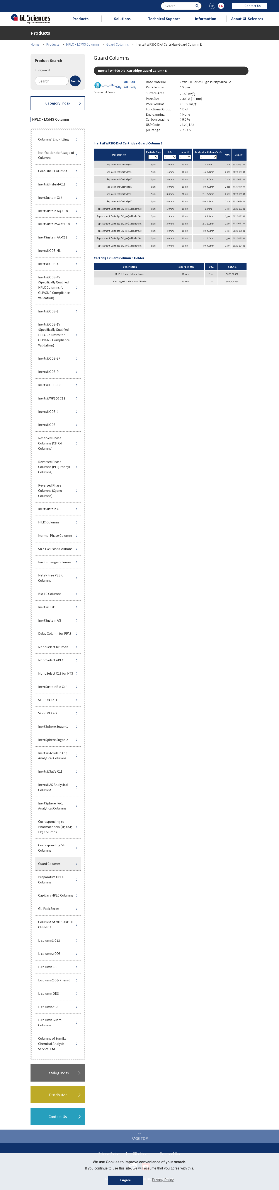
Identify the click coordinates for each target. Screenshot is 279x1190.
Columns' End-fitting (53, 139)
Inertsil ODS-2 (48, 411)
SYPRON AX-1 (47, 700)
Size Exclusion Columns (55, 549)
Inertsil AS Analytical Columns (53, 787)
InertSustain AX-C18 (52, 237)
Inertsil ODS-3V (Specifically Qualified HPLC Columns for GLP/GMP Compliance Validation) (54, 334)
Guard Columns (117, 44)
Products (80, 18)
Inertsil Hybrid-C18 (52, 184)
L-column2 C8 (48, 1007)
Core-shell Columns (52, 171)
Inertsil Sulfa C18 (50, 771)
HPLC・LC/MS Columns (83, 44)
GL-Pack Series (49, 908)
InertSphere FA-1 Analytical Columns (52, 806)
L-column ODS (48, 993)
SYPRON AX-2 (47, 713)
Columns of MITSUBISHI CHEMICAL (55, 924)
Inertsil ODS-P (48, 371)
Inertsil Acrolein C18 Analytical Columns (53, 755)
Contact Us (249, 5)
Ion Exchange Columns (54, 562)
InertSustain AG (49, 620)
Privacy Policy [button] (163, 1180)
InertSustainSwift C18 (54, 224)
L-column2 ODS (49, 953)
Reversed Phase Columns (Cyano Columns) (50, 490)
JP (212, 6)
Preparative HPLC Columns (51, 879)
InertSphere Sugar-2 (53, 739)
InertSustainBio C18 (52, 686)
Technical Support (164, 18)
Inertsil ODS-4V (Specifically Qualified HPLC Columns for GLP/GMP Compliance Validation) (54, 287)
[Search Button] (198, 5)
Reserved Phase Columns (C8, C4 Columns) (50, 443)
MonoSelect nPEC (51, 660)
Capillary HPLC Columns (55, 895)
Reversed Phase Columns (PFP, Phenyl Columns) (54, 467)
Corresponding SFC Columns (52, 847)
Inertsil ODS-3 (48, 311)
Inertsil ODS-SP (49, 358)
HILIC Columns (49, 522)
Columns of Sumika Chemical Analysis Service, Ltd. (52, 1043)
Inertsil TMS (47, 607)
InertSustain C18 (50, 197)
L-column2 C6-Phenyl (54, 980)
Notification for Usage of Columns (56, 155)
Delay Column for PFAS (54, 633)
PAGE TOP (139, 1138)
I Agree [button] (125, 1180)
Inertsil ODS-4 (48, 264)
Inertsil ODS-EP (49, 385)
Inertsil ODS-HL (49, 250)
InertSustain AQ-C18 (53, 211)
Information (205, 18)
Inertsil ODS (46, 424)
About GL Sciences (247, 18)
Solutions (122, 18)
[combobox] (181, 6)
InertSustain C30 (50, 509)
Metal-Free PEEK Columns (50, 578)
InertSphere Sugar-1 (53, 726)
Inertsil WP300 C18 (51, 398)
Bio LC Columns (49, 594)
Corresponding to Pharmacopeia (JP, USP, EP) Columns (55, 826)
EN (221, 6)
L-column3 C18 (49, 940)
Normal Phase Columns (55, 535)
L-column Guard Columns (49, 1022)
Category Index (57, 103)
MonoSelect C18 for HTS (55, 673)
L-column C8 (47, 967)
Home (35, 44)
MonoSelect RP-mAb (53, 647)
